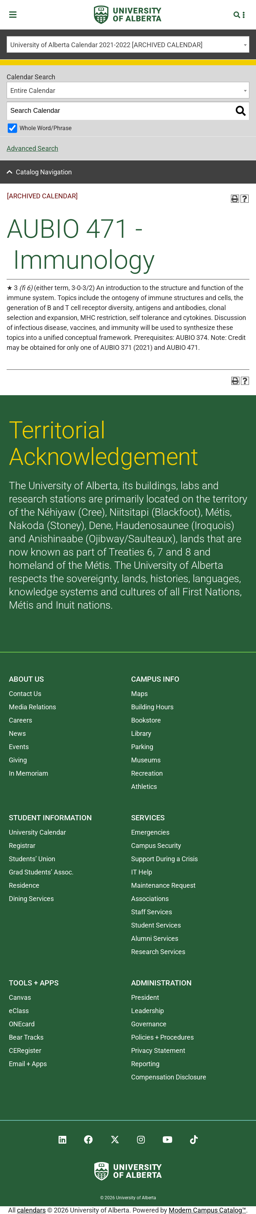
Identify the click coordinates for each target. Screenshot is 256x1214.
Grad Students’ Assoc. (41, 872)
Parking (142, 747)
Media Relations (32, 707)
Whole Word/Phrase (45, 128)
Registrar (22, 845)
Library (141, 733)
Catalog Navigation (44, 172)
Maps (139, 694)
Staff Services (151, 912)
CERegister (25, 1050)
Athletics (144, 786)
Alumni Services (154, 938)
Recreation (147, 773)
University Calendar (37, 832)
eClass (19, 1011)
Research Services (158, 952)
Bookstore (146, 720)
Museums (146, 760)
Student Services (156, 925)
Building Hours (152, 707)
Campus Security (156, 845)
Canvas (20, 997)
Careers (20, 720)
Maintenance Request (163, 885)
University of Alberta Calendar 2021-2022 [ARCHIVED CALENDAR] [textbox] (106, 45)
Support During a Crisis (164, 859)
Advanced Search (32, 148)
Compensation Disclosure (168, 1077)
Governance (148, 1024)
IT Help (141, 872)
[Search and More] (238, 15)
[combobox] (128, 44)
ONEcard (22, 1024)
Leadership (147, 1011)
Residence (24, 885)
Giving (18, 760)
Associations (150, 898)
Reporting (145, 1064)
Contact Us (25, 694)
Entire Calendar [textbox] (32, 90)
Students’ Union (32, 859)
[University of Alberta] (127, 15)
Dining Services (31, 898)
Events (19, 747)
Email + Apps (28, 1064)
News (17, 733)
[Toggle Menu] (15, 15)
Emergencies (150, 832)
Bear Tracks (26, 1037)
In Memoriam (28, 773)
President (145, 997)
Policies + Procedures (162, 1037)
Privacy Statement (158, 1050)
